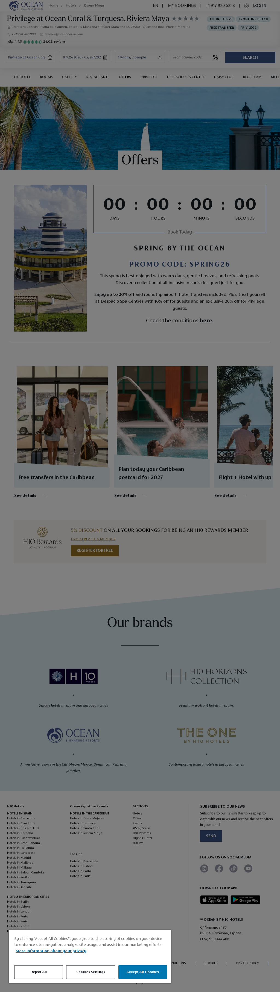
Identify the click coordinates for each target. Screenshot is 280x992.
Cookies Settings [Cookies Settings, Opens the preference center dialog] (90, 972)
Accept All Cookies (142, 972)
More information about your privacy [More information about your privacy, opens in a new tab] (51, 951)
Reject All (38, 972)
